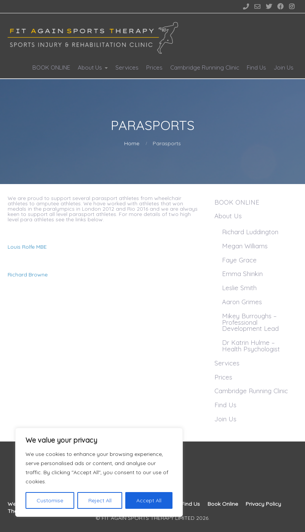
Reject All (100, 500)
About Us (90, 67)
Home (131, 143)
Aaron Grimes (242, 302)
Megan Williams (245, 246)
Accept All (148, 500)
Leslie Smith (239, 288)
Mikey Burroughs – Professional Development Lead (250, 322)
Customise (50, 500)
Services (127, 67)
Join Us (284, 67)
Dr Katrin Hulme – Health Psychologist (251, 345)
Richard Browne (28, 274)
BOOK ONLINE (51, 67)
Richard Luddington (250, 232)
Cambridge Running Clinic (204, 67)
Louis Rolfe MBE (27, 246)
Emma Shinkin (242, 274)
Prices (154, 67)
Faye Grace (239, 260)
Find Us (256, 67)
